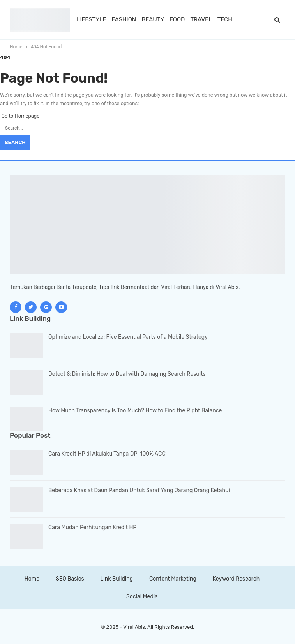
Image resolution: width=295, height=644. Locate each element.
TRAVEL (201, 19)
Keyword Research (236, 578)
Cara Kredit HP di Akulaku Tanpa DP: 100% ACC (107, 453)
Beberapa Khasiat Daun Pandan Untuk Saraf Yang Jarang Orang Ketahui (139, 490)
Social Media (142, 596)
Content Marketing (172, 578)
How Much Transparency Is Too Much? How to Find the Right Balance (135, 410)
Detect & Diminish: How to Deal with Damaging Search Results (127, 374)
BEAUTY (152, 19)
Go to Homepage (19, 116)
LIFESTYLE (91, 19)
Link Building (117, 578)
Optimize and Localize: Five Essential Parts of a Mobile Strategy (128, 337)
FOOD (177, 19)
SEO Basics (70, 578)
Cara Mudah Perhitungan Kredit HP (92, 527)
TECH (224, 19)
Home (32, 578)
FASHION (124, 19)
